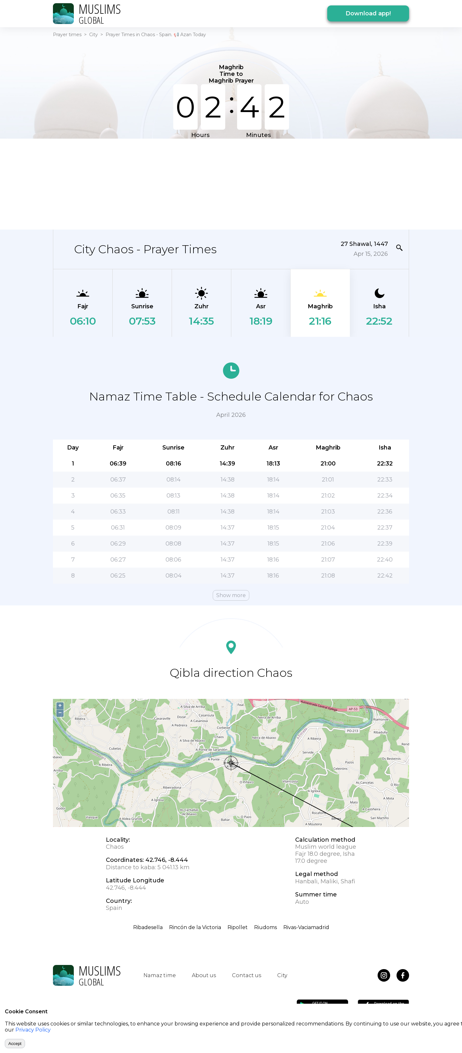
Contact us (246, 975)
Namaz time (159, 975)
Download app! (368, 13)
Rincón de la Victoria (195, 927)
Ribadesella (148, 927)
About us (204, 975)
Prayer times (67, 34)
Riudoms (265, 927)
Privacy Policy (33, 1030)
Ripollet (237, 927)
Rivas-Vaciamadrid (306, 927)
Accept (14, 1043)
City (93, 34)
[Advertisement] (231, 183)
